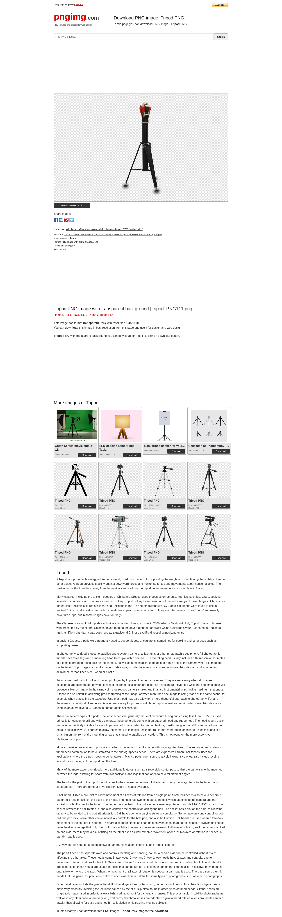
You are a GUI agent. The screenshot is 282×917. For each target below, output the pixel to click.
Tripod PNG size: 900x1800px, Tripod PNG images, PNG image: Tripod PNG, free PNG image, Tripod (113, 234)
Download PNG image (72, 205)
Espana (79, 4)
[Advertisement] (141, 68)
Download (87, 455)
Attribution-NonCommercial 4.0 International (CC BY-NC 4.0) (104, 229)
